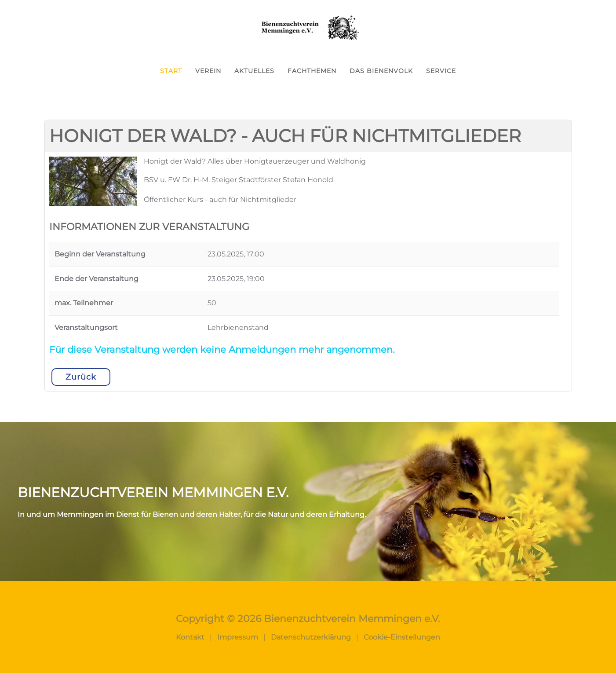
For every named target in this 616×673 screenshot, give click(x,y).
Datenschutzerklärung (311, 637)
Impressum (237, 637)
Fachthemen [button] (312, 71)
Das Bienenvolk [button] (381, 71)
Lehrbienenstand (238, 327)
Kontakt (190, 637)
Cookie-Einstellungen (402, 637)
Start (171, 71)
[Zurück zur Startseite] (308, 27)
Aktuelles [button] (254, 71)
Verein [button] (208, 71)
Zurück (81, 377)
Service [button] (441, 71)
